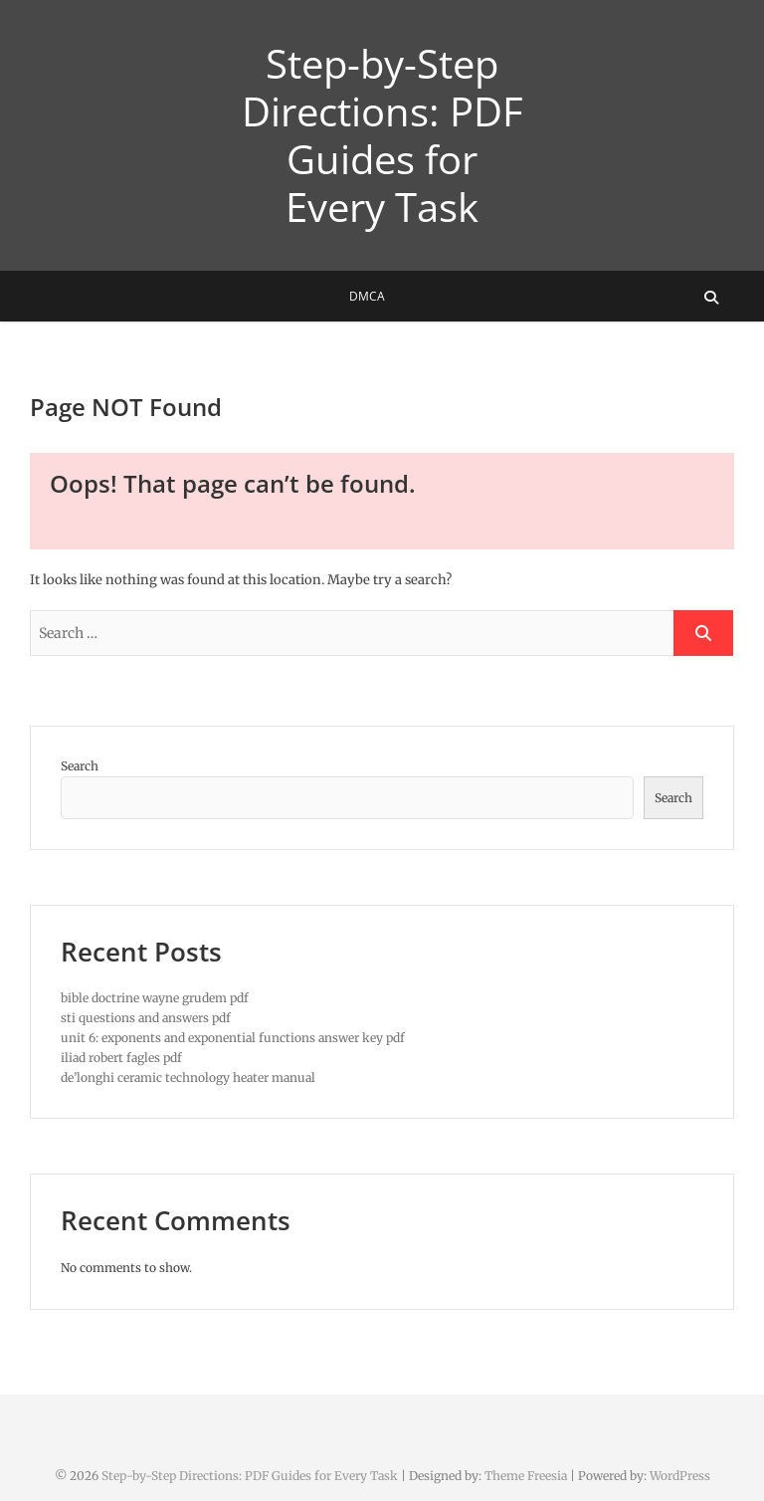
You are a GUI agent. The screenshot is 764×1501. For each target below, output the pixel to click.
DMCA (367, 296)
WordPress (680, 1475)
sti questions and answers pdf (146, 1017)
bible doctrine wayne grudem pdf (155, 997)
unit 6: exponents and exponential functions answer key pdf (233, 1037)
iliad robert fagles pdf (121, 1057)
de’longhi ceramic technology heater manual (188, 1077)
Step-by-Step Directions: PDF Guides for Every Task (382, 135)
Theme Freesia (525, 1475)
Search (79, 765)
